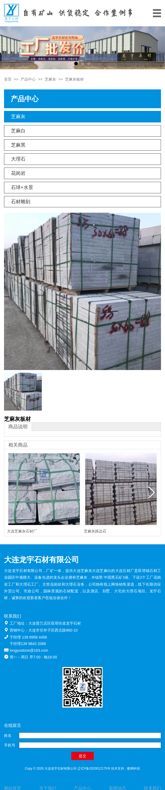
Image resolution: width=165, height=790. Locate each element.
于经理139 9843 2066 (28, 644)
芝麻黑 (18, 145)
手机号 (9, 745)
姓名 (8, 735)
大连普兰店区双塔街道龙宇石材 (54, 623)
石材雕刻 (20, 201)
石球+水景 (22, 187)
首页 (8, 79)
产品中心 (28, 79)
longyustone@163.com (29, 650)
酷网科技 (133, 768)
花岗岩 (18, 173)
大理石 (18, 159)
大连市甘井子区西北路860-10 (53, 630)
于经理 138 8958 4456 (28, 637)
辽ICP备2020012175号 (93, 768)
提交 (82, 756)
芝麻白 (18, 130)
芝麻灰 (50, 79)
